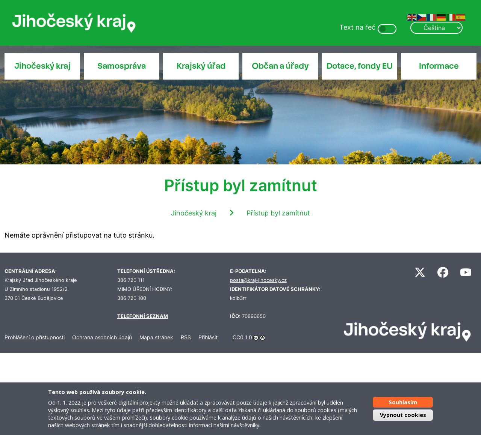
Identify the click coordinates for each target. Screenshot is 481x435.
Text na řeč (357, 27)
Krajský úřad (201, 66)
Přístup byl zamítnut (278, 213)
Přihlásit (208, 337)
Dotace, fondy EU (360, 66)
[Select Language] (436, 28)
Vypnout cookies (403, 414)
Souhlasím (403, 402)
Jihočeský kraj (42, 66)
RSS (186, 337)
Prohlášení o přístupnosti (35, 337)
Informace (439, 66)
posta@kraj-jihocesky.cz (258, 280)
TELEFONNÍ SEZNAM (142, 316)
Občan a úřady (280, 66)
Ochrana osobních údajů (102, 337)
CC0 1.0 (242, 337)
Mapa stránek (156, 337)
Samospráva (121, 66)
